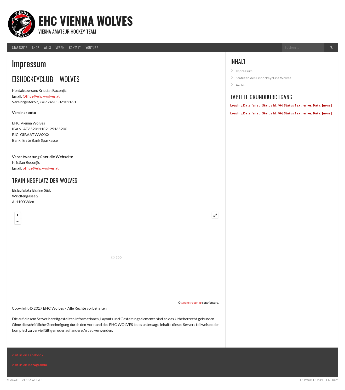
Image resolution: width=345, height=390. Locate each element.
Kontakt (75, 47)
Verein (60, 47)
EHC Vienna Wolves (85, 20)
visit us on (27, 355)
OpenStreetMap (191, 302)
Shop (35, 47)
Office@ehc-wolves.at (41, 96)
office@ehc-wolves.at (41, 168)
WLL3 (47, 47)
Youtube (92, 47)
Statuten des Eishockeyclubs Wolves (263, 78)
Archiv (240, 85)
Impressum (244, 71)
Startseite (19, 47)
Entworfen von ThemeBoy (319, 379)
